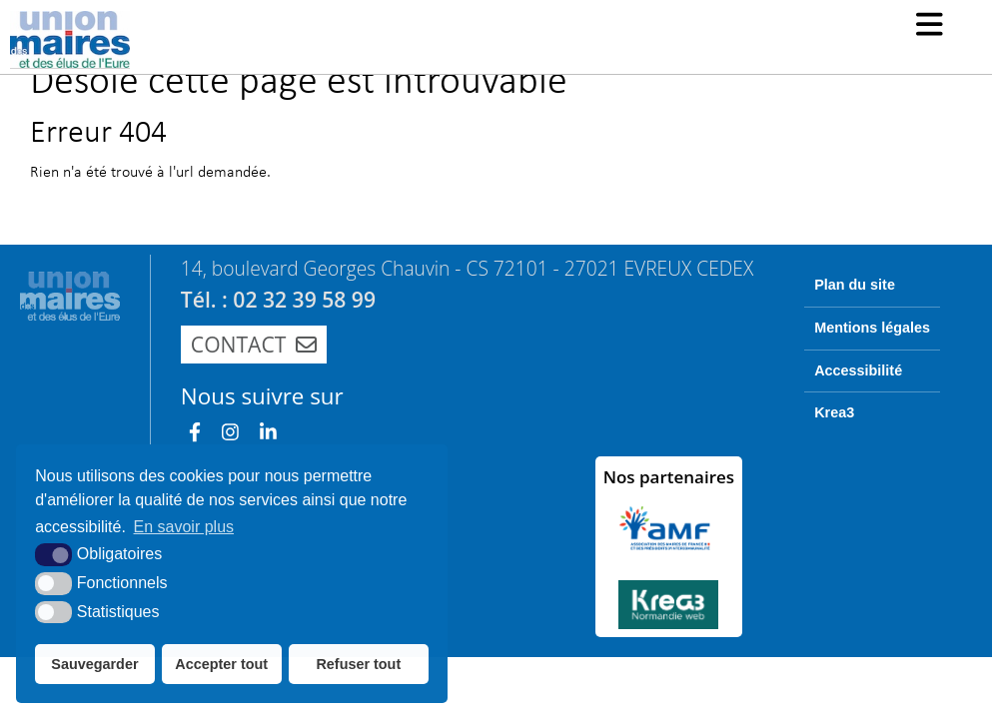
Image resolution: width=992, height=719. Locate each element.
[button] (929, 26)
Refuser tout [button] (358, 664)
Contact (254, 344)
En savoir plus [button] (184, 526)
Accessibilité (858, 370)
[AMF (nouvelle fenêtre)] (669, 528)
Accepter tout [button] (221, 664)
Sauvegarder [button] (94, 664)
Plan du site (854, 285)
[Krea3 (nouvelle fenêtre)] (669, 604)
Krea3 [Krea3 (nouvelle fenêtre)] (834, 412)
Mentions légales (872, 328)
